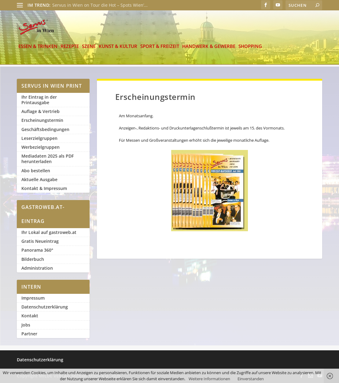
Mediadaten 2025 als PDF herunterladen (47, 158)
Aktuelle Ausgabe (39, 179)
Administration (37, 268)
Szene (89, 49)
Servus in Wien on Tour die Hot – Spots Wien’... (100, 5)
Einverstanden (251, 378)
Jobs (25, 325)
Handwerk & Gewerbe (208, 49)
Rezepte (70, 49)
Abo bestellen (35, 170)
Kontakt (29, 316)
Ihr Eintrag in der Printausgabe (39, 99)
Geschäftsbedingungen (45, 129)
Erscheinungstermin (42, 120)
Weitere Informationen (209, 378)
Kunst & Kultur (118, 49)
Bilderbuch (32, 259)
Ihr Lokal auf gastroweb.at (48, 232)
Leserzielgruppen (39, 138)
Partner (29, 334)
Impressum (33, 298)
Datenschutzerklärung (44, 307)
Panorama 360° (37, 250)
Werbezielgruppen (40, 147)
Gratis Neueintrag (40, 241)
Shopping (250, 49)
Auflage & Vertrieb (40, 111)
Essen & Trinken (37, 49)
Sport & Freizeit (159, 49)
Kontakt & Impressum (44, 188)
